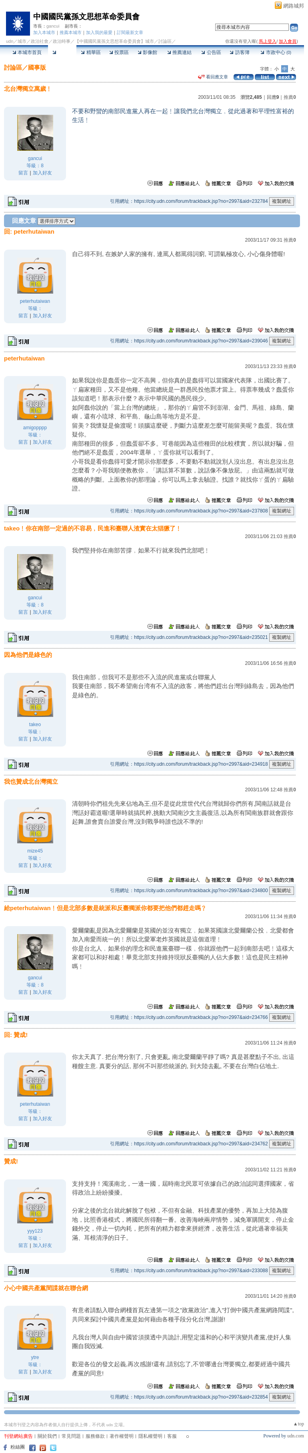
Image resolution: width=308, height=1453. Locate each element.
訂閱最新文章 (130, 32)
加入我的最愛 (99, 32)
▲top (298, 1424)
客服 (172, 1436)
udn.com (295, 1436)
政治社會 (39, 41)
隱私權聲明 (150, 1436)
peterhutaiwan (35, 301)
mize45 (35, 851)
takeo (35, 724)
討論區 (62, 52)
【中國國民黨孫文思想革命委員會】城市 (114, 41)
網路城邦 (293, 6)
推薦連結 (179, 52)
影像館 (147, 52)
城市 (22, 41)
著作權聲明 (122, 1436)
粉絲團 (17, 1447)
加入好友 (42, 173)
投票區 (119, 52)
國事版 (37, 67)
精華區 (90, 52)
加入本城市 (44, 32)
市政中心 (275, 52)
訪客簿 (239, 52)
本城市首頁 (27, 52)
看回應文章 (213, 76)
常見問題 (71, 1436)
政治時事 (61, 41)
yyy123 (34, 1231)
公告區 (211, 52)
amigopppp (35, 427)
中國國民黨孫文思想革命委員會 (86, 16)
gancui (52, 26)
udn (9, 41)
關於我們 (47, 1436)
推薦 (290, 97)
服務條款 (95, 1436)
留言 (23, 173)
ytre (35, 1357)
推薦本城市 (71, 32)
